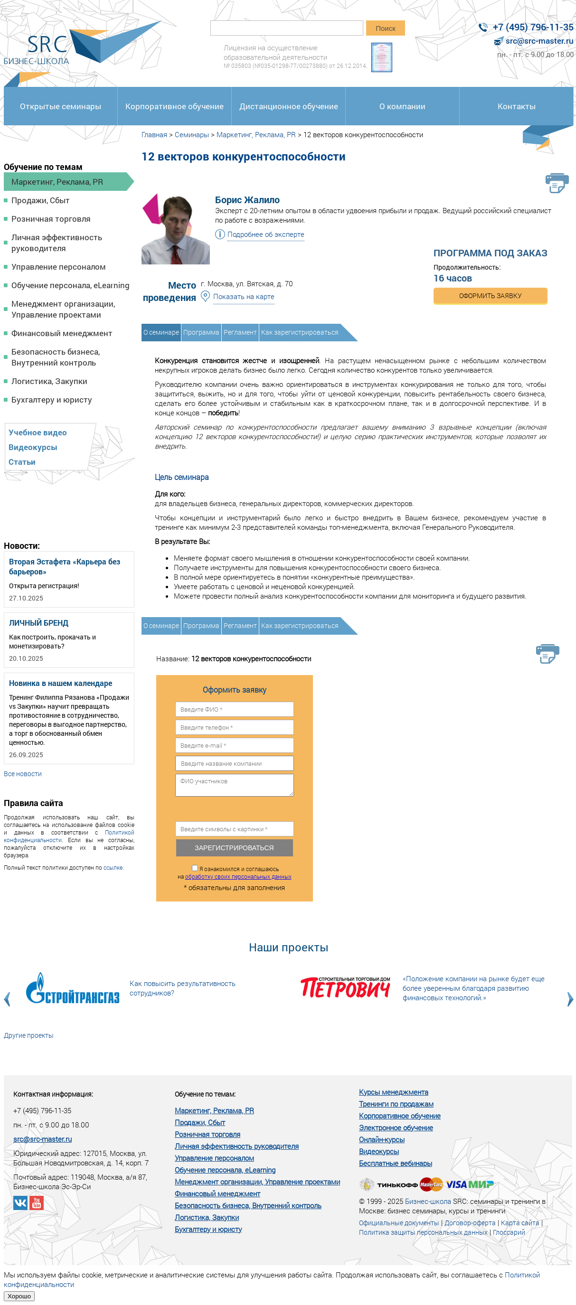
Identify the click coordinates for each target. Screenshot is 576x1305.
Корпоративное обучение (174, 106)
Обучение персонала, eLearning (70, 285)
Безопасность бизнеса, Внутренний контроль (55, 357)
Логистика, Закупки (49, 381)
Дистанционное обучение (288, 106)
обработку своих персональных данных (238, 876)
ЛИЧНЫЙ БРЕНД (38, 623)
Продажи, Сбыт (40, 200)
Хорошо (19, 1296)
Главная (154, 134)
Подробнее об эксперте (265, 234)
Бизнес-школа (428, 1201)
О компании (402, 106)
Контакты (517, 106)
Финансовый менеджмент (62, 333)
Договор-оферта (470, 1222)
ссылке (113, 867)
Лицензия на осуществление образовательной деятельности (296, 56)
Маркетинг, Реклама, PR (57, 181)
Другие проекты (29, 1035)
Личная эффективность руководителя (56, 242)
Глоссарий (509, 1232)
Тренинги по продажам (396, 1103)
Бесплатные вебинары (395, 1163)
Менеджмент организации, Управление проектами (63, 309)
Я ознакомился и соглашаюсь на (235, 872)
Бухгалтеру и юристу (51, 399)
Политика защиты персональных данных (423, 1232)
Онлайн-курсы (382, 1139)
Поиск (386, 28)
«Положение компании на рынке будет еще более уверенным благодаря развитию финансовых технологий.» (474, 988)
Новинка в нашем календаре (60, 683)
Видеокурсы (33, 446)
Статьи (22, 461)
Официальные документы (399, 1222)
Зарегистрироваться (234, 848)
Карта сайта (520, 1222)
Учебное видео (38, 432)
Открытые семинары (60, 106)
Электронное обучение (396, 1127)
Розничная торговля (51, 218)
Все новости (23, 773)
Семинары (192, 134)
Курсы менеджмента (393, 1092)
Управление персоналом (58, 266)
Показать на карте (243, 296)
